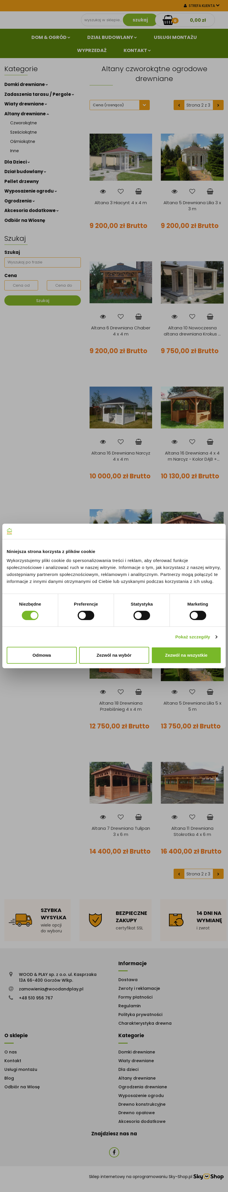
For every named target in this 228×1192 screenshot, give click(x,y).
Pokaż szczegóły (192, 636)
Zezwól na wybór (114, 655)
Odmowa (42, 655)
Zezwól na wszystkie (186, 655)
